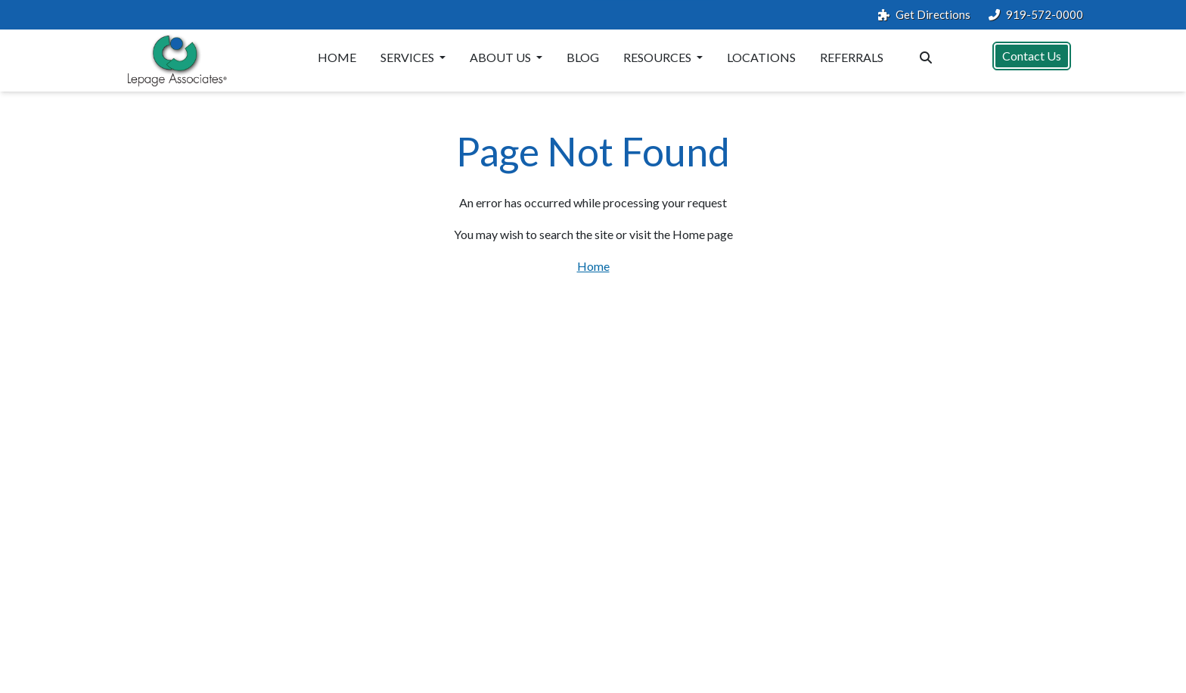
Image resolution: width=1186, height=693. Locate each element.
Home (337, 57)
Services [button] (408, 57)
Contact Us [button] (1031, 55)
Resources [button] (658, 57)
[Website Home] (174, 60)
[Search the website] (926, 56)
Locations (761, 57)
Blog (583, 57)
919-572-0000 (1036, 14)
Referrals (851, 57)
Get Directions (924, 14)
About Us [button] (501, 57)
